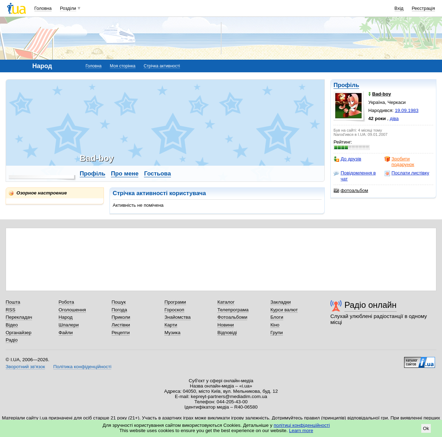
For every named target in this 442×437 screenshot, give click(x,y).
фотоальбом (351, 190)
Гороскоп (174, 309)
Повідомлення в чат (355, 175)
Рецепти (121, 332)
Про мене (125, 173)
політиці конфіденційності (302, 425)
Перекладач (19, 317)
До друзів (347, 159)
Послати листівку (406, 173)
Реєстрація (423, 8)
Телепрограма (233, 309)
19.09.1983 (406, 110)
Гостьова (157, 173)
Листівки (121, 324)
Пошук (119, 302)
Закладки (280, 302)
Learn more (301, 430)
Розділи (68, 8)
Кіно (274, 324)
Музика (172, 332)
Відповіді (227, 332)
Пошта (13, 302)
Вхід (399, 8)
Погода (119, 309)
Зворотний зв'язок (25, 366)
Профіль (346, 85)
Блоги (276, 317)
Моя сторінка (123, 66)
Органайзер (18, 332)
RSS (10, 309)
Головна (43, 8)
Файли (66, 332)
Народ (66, 317)
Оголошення (72, 309)
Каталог (226, 302)
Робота (66, 302)
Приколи (121, 317)
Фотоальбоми (232, 317)
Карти (170, 324)
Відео (12, 324)
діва (394, 118)
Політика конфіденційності (82, 366)
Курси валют (284, 309)
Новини (225, 324)
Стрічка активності (162, 66)
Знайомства (177, 317)
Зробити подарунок (399, 161)
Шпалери (69, 324)
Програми (175, 302)
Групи (276, 332)
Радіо (12, 340)
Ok (426, 428)
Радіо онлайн (370, 305)
